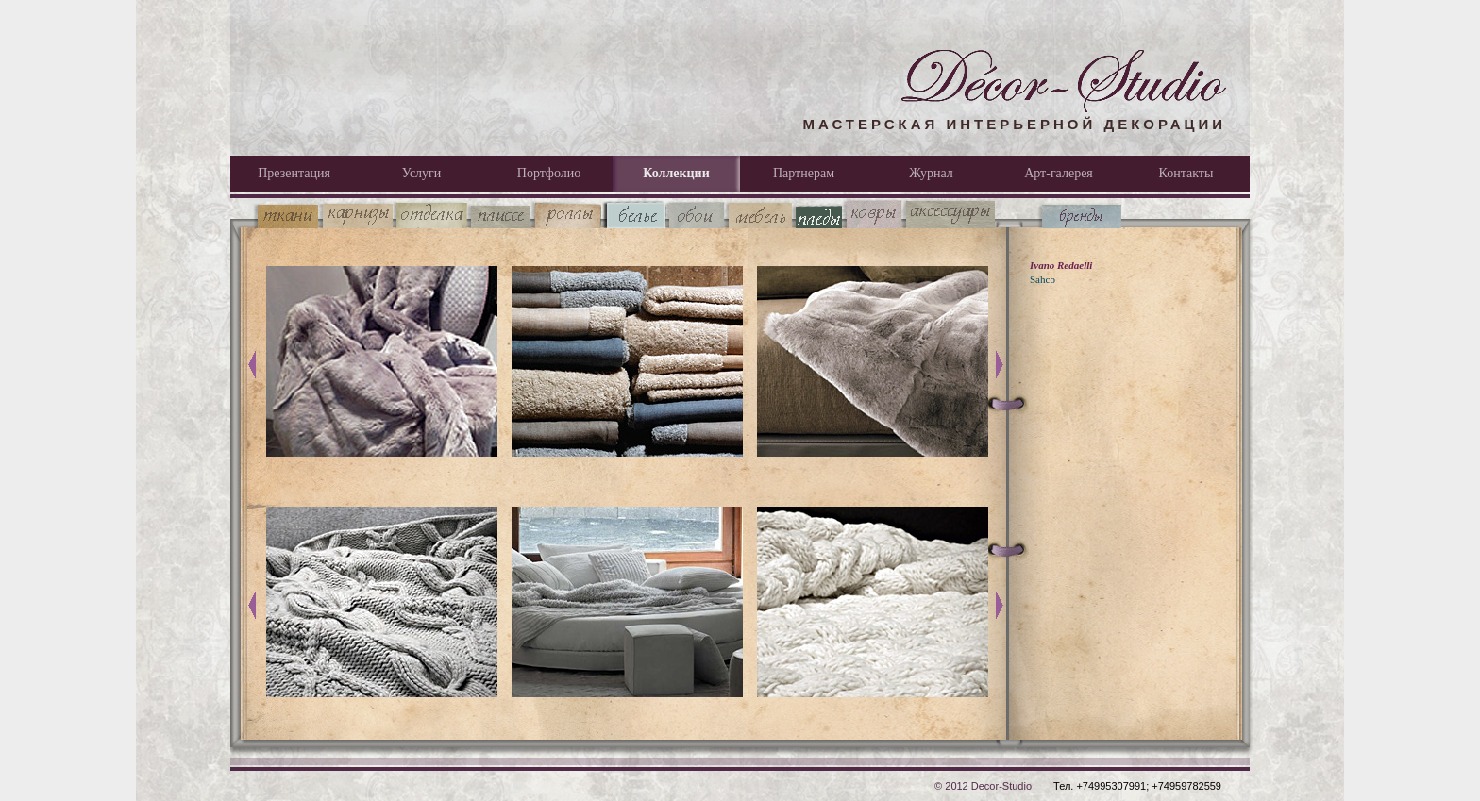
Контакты (1186, 173)
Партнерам (803, 173)
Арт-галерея (1058, 173)
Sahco (1042, 279)
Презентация (294, 173)
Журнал (931, 173)
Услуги (422, 173)
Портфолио (548, 173)
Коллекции (676, 173)
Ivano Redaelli (1061, 265)
